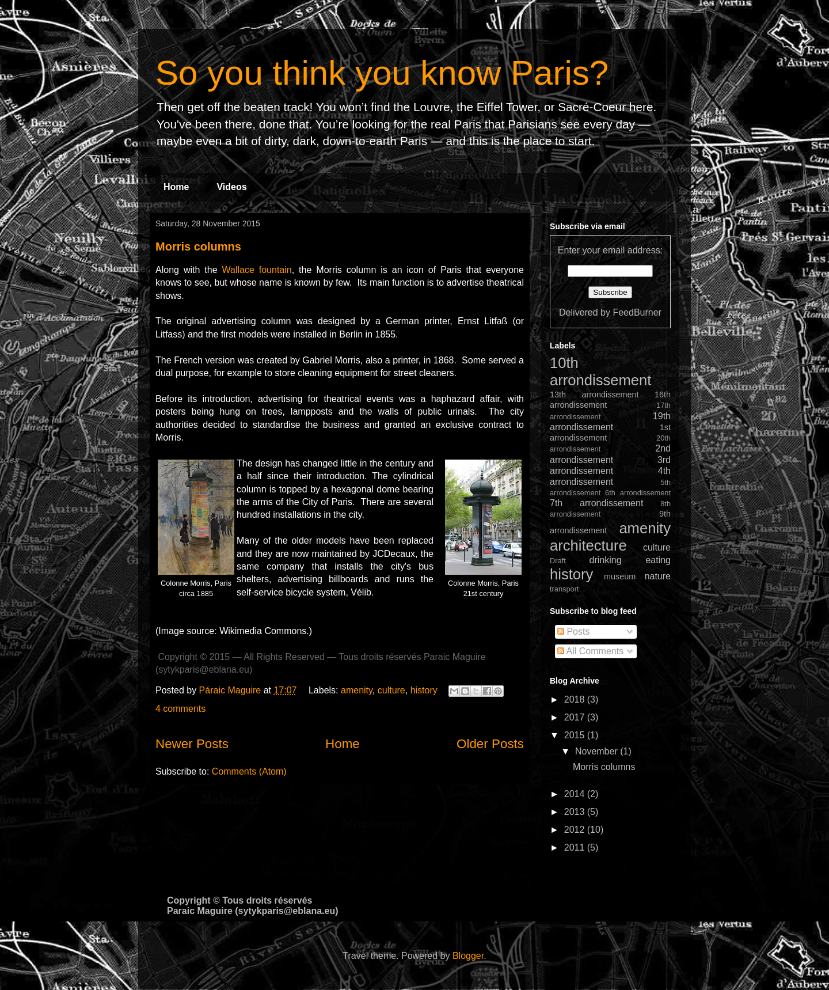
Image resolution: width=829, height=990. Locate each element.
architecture (588, 545)
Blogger (468, 956)
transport (564, 589)
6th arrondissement (638, 492)
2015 (575, 735)
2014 (575, 794)
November (597, 751)
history (424, 690)
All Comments (590, 651)
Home (176, 187)
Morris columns (198, 246)
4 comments (180, 709)
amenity (356, 690)
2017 (575, 717)
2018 (575, 699)
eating (658, 560)
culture (391, 690)
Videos (231, 187)
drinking (606, 560)
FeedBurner (637, 312)
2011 (575, 847)
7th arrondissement (596, 503)
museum (620, 576)
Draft (558, 560)
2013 (575, 812)
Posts (573, 631)
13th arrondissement (594, 394)
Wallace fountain (257, 270)
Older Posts (490, 744)
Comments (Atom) (249, 771)
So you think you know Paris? (382, 73)
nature (658, 576)
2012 (575, 830)
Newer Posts (192, 744)
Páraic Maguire (231, 690)
